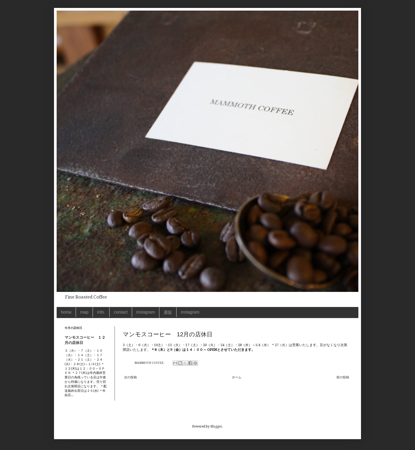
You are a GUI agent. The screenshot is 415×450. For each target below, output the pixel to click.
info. (101, 312)
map (84, 312)
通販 (168, 312)
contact (121, 312)
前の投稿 (342, 377)
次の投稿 (130, 377)
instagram (145, 312)
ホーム (236, 377)
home (66, 312)
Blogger (216, 426)
